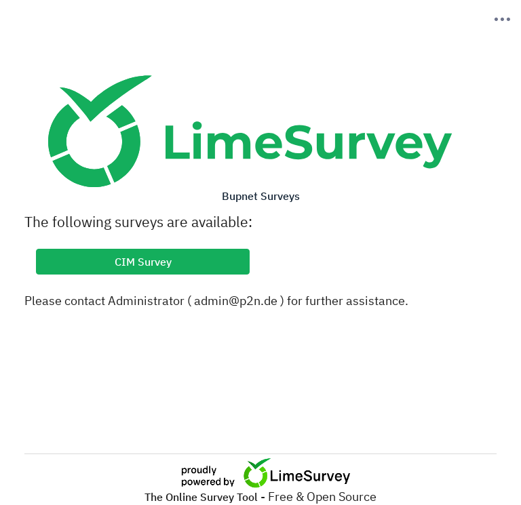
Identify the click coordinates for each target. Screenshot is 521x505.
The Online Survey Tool (202, 497)
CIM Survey (143, 261)
